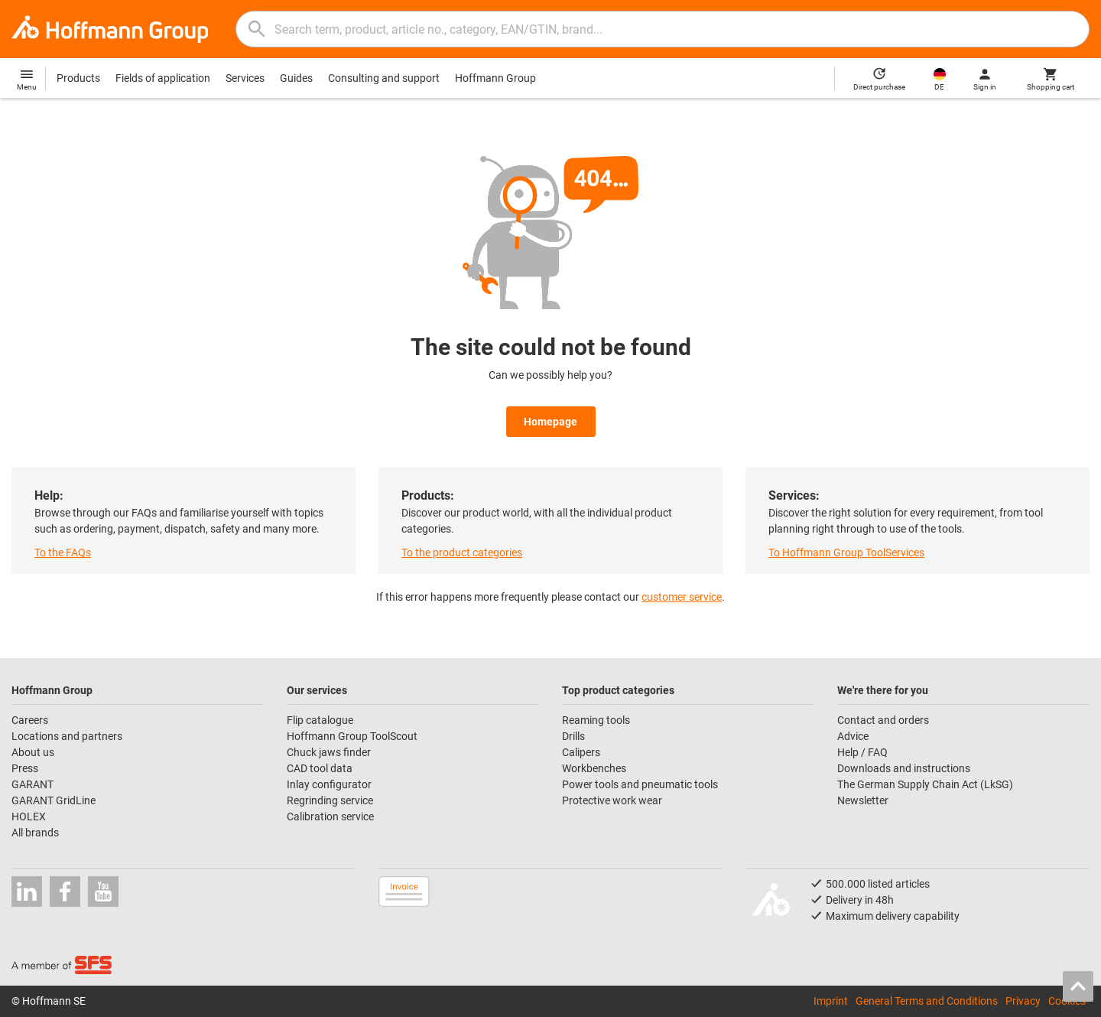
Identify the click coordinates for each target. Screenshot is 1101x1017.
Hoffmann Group (495, 78)
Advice (853, 736)
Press (24, 768)
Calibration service (330, 816)
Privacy (1023, 1001)
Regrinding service (330, 800)
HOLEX (28, 816)
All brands (35, 832)
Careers (29, 720)
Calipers (581, 752)
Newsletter (862, 800)
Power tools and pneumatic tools (640, 784)
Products (78, 78)
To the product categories (461, 552)
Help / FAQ (862, 752)
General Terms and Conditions (927, 1001)
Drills (573, 736)
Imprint (831, 1001)
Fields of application (162, 78)
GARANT (32, 784)
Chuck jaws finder (329, 752)
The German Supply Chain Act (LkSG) (925, 784)
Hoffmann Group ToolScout (352, 736)
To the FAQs (62, 552)
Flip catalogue (320, 720)
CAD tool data (319, 768)
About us (32, 752)
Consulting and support (384, 78)
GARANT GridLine (53, 800)
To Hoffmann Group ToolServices (846, 552)
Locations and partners (66, 736)
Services (245, 78)
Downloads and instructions (903, 768)
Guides (296, 78)
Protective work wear (612, 800)
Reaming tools (596, 720)
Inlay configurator (329, 784)
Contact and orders (883, 720)
